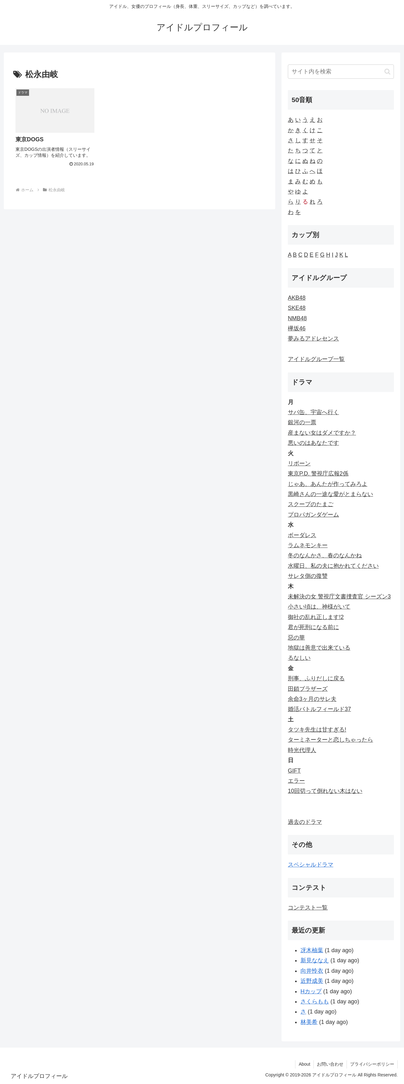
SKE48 (297, 308)
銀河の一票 (302, 422)
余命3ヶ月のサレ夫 (312, 699)
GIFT (294, 771)
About (304, 1064)
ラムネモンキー (308, 545)
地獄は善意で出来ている (319, 648)
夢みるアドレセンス (313, 338)
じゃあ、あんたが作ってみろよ (327, 484)
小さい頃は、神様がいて (319, 606)
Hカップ (311, 991)
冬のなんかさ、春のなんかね (325, 555)
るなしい (299, 658)
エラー (296, 781)
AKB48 (297, 298)
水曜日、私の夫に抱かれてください (333, 566)
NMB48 (297, 318)
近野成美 (311, 981)
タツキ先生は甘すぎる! (317, 729)
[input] (341, 71)
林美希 (309, 1022)
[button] (387, 71)
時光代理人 (302, 750)
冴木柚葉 (311, 950)
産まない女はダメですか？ (322, 433)
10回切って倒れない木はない (325, 791)
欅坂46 (297, 328)
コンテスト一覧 (308, 907)
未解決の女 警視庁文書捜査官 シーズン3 (339, 596)
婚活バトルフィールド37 (319, 709)
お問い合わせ (330, 1064)
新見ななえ (314, 960)
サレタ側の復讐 (308, 576)
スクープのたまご (310, 504)
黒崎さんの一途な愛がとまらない (330, 494)
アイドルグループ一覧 (316, 359)
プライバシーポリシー (372, 1064)
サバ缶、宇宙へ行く (313, 412)
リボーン (299, 463)
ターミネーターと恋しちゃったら (330, 740)
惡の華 (296, 637)
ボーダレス (302, 535)
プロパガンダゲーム (313, 514)
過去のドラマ (305, 822)
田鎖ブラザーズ (308, 689)
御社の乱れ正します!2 (316, 617)
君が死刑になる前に (313, 627)
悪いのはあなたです (313, 443)
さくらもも (314, 1001)
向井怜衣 (311, 971)
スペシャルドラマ (310, 864)
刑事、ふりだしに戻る (316, 678)
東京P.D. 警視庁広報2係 (318, 473)
